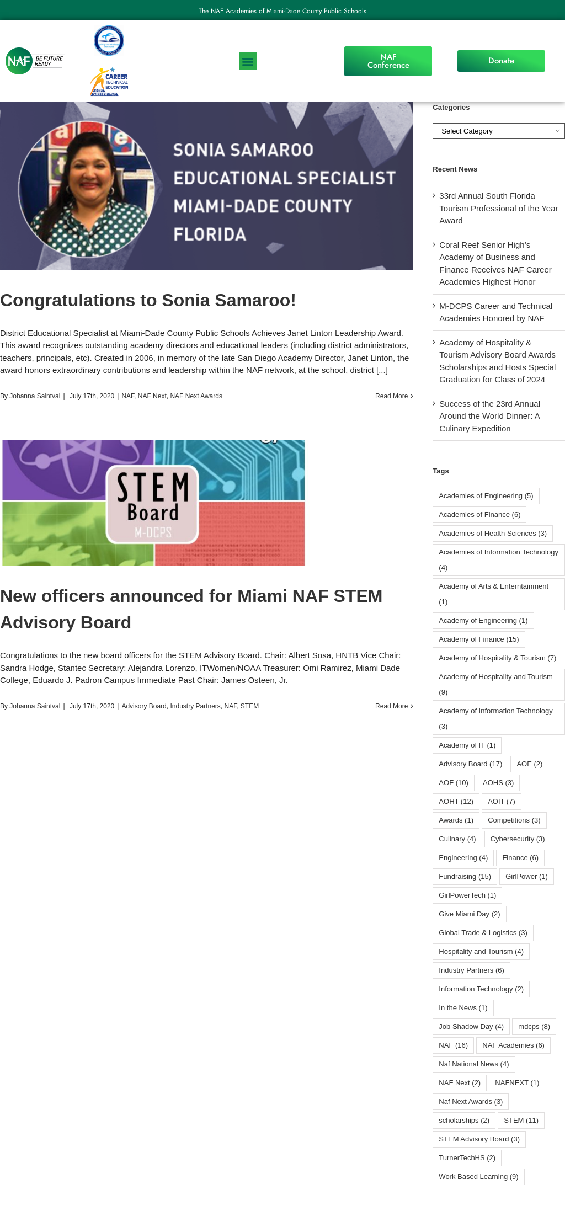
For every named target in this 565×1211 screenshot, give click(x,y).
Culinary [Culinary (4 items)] (457, 839)
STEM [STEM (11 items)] (521, 1120)
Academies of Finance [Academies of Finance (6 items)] (479, 514)
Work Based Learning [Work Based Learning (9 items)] (478, 1176)
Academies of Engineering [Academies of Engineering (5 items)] (486, 496)
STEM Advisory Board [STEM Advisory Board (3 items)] (479, 1139)
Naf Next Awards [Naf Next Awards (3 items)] (471, 1101)
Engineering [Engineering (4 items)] (463, 857)
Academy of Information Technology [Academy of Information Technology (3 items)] (495, 718)
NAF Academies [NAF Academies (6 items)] (513, 1045)
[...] (382, 370)
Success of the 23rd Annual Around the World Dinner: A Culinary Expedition (489, 416)
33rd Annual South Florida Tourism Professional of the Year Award (498, 208)
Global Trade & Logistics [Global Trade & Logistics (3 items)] (483, 933)
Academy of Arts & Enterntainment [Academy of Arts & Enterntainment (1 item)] (493, 594)
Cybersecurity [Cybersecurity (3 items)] (518, 839)
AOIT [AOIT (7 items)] (501, 801)
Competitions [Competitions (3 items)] (514, 820)
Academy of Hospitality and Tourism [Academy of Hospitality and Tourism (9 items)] (495, 684)
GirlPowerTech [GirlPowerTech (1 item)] (467, 895)
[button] (248, 61)
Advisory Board (143, 706)
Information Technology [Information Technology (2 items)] (481, 989)
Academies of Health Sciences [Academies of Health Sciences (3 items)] (493, 533)
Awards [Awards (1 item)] (456, 820)
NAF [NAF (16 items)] (453, 1045)
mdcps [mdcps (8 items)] (534, 1026)
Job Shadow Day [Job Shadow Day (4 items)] (471, 1026)
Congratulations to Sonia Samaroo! (148, 300)
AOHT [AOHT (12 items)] (456, 801)
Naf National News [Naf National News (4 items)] (474, 1064)
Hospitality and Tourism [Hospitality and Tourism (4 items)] (481, 951)
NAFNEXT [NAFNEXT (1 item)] (517, 1083)
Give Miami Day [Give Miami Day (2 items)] (469, 914)
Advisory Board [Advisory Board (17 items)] (470, 764)
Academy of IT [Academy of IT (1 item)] (467, 745)
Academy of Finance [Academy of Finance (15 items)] (479, 639)
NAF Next (152, 396)
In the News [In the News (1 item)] (463, 1008)
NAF (127, 396)
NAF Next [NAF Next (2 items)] (460, 1083)
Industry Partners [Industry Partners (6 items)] (471, 970)
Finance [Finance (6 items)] (520, 857)
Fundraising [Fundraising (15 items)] (465, 876)
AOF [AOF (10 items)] (453, 782)
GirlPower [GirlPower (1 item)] (526, 876)
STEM (250, 706)
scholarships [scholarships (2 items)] (464, 1120)
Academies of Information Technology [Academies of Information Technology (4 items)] (498, 560)
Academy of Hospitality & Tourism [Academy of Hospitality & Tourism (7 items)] (497, 658)
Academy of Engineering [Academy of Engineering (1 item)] (483, 620)
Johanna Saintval (34, 396)
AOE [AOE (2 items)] (529, 764)
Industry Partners (195, 706)
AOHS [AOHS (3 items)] (498, 782)
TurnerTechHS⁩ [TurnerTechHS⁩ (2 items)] (467, 1158)
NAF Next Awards (196, 396)
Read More (391, 396)
